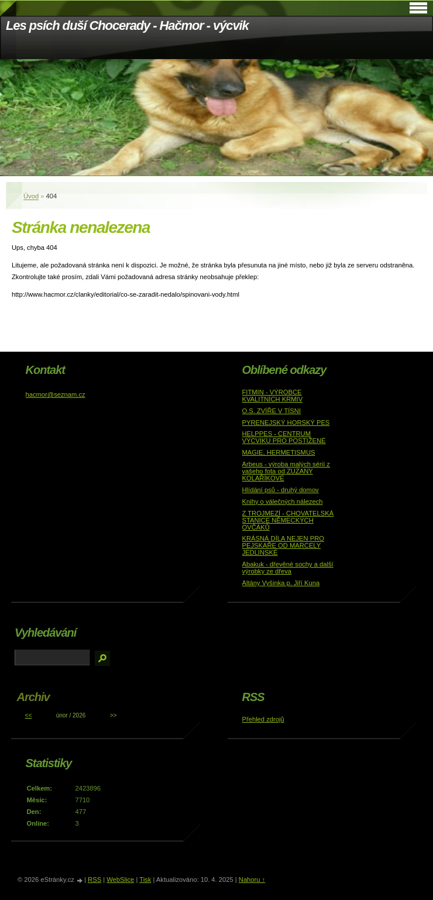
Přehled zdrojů (263, 719)
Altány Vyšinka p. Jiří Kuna (281, 582)
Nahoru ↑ (252, 879)
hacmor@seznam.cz (55, 394)
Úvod (31, 196)
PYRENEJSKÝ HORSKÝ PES (286, 422)
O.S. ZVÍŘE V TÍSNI (271, 410)
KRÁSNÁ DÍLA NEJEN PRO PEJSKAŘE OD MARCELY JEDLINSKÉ (283, 545)
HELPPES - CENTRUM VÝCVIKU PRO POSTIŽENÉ (284, 437)
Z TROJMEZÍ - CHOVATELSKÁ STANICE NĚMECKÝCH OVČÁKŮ (288, 520)
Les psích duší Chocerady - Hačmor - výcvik (127, 25)
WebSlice (120, 879)
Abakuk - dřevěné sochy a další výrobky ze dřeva (288, 568)
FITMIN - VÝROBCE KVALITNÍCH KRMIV (272, 396)
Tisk (145, 879)
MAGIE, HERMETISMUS (278, 452)
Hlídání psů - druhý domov (280, 489)
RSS (94, 879)
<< (28, 715)
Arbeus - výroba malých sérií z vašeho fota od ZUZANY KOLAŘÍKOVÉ (286, 471)
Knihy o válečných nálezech (282, 501)
